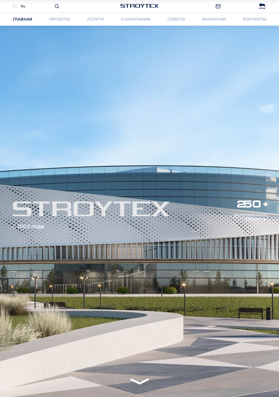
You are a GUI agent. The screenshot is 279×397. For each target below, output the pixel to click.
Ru (23, 6)
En (15, 6)
